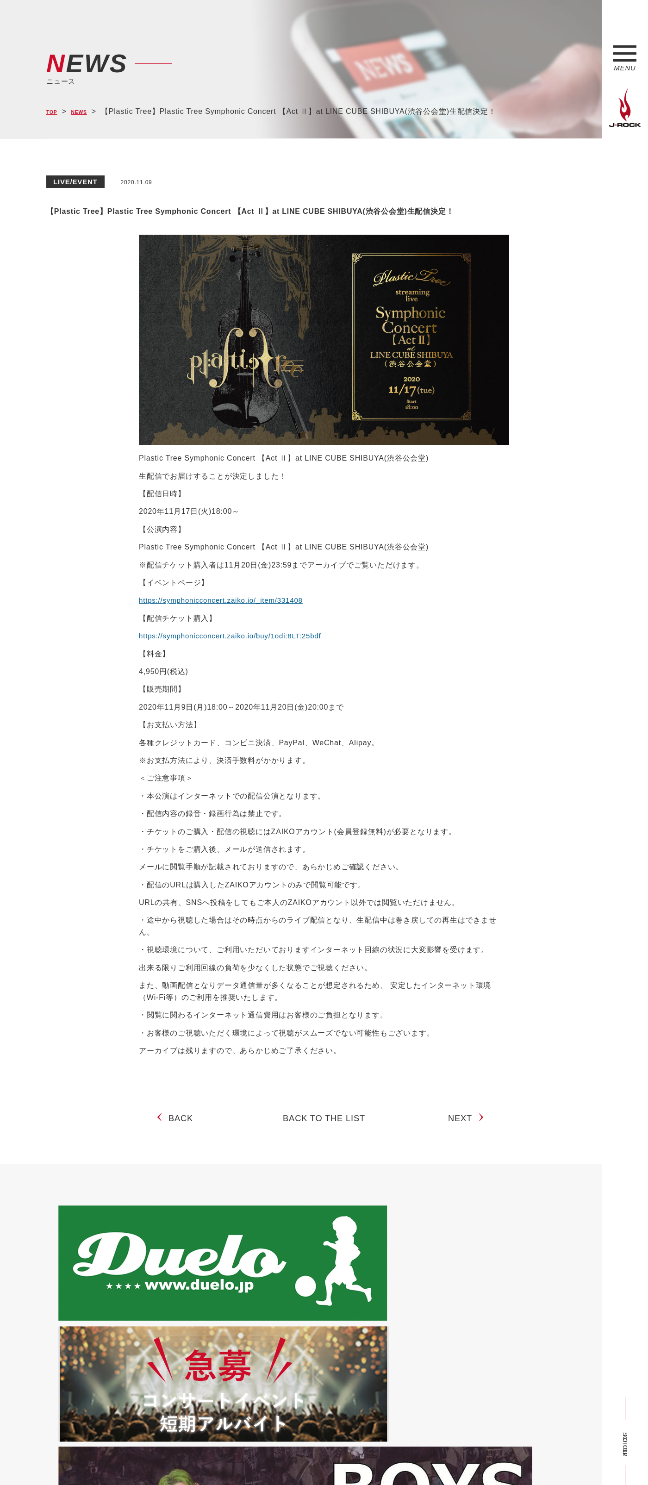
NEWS (88, 112)
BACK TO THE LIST (324, 1150)
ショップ (242, 1461)
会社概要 (155, 1461)
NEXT (463, 1150)
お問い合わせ (286, 1461)
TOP (54, 112)
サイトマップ (199, 1461)
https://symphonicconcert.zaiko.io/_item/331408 (225, 624)
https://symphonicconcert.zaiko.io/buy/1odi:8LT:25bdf (235, 659)
